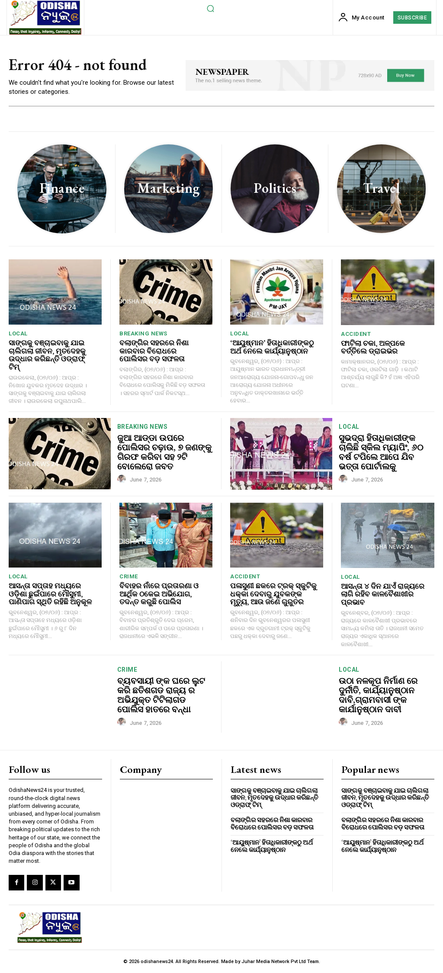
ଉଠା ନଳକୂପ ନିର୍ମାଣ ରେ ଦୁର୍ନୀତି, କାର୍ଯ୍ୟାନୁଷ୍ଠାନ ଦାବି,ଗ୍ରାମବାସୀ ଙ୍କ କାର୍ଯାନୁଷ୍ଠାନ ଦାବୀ (378, 695)
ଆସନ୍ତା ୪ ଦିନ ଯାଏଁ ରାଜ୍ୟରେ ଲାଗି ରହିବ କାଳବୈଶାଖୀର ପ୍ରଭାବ (382, 594)
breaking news (143, 333)
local (18, 333)
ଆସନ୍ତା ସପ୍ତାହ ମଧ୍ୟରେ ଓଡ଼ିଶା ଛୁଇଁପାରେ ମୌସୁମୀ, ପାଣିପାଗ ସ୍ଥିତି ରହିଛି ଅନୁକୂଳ (50, 593)
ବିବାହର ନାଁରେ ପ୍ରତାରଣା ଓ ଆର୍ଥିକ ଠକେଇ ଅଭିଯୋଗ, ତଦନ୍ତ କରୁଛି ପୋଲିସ (159, 593)
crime (128, 576)
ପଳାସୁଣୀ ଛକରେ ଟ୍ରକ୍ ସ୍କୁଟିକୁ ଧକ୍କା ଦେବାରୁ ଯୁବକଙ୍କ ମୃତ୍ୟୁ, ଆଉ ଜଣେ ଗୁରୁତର (273, 593)
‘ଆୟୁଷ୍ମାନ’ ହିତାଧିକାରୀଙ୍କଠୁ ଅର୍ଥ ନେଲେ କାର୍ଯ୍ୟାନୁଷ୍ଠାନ (272, 347)
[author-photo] (122, 479)
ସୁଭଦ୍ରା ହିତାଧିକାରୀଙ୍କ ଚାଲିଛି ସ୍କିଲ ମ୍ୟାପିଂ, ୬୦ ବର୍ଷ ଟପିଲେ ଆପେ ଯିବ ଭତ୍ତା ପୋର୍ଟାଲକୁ (381, 452)
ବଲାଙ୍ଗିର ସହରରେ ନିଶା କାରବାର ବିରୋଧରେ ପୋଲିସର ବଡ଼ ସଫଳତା (154, 351)
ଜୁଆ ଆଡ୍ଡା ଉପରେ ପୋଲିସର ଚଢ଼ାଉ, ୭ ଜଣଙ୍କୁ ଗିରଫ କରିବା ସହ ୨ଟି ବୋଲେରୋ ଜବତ (164, 452)
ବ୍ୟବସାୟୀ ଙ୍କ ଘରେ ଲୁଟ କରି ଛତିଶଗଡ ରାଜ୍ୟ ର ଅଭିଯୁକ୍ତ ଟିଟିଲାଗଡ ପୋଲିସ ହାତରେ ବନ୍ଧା (161, 695)
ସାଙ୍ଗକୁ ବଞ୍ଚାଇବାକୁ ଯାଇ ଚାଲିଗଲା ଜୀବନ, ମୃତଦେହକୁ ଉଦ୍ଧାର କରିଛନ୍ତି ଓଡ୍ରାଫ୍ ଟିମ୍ (47, 355)
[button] (210, 8)
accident (356, 334)
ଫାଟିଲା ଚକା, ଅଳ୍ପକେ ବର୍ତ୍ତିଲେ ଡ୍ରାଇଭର (373, 347)
